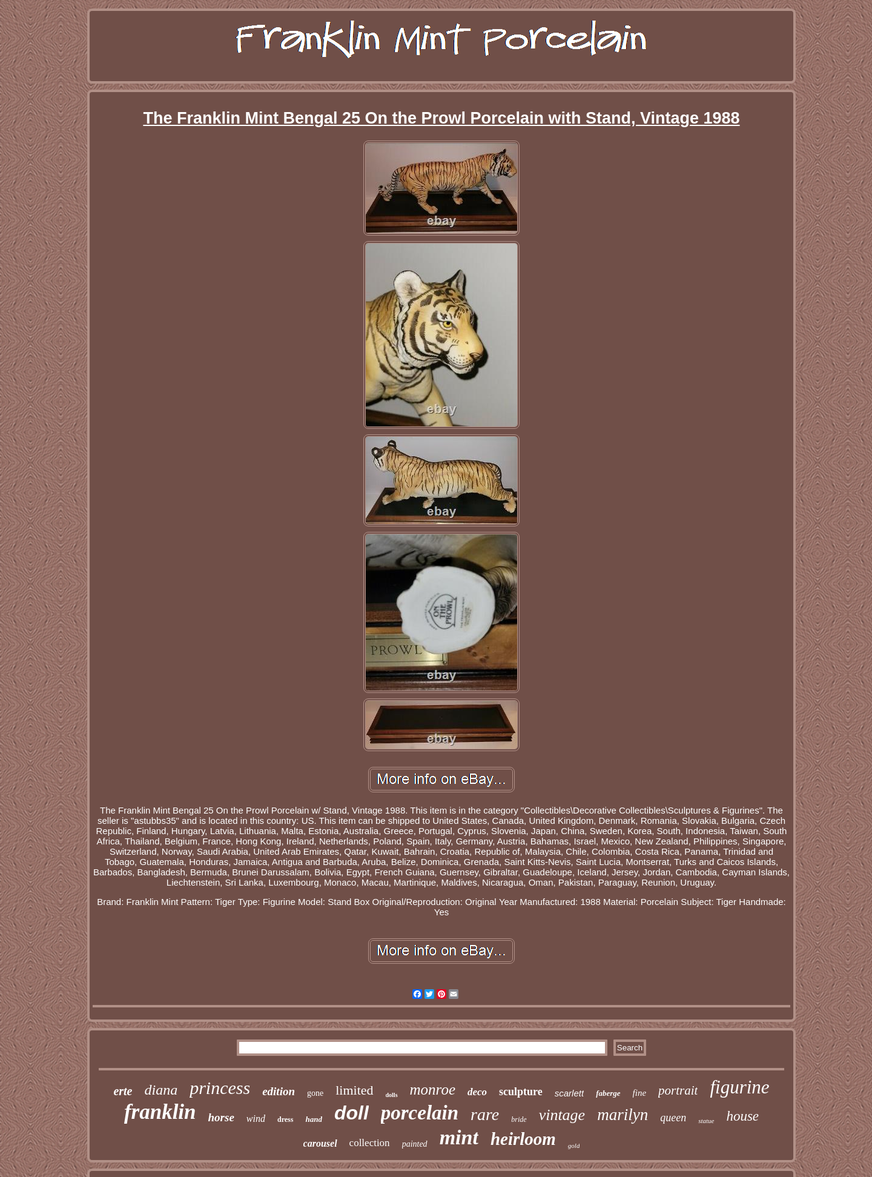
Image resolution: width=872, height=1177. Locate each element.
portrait (678, 1090)
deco (477, 1092)
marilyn (622, 1115)
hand (313, 1119)
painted (415, 1144)
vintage (562, 1115)
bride (518, 1119)
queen (673, 1118)
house (742, 1116)
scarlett (569, 1093)
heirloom (523, 1139)
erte (122, 1091)
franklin (160, 1112)
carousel (320, 1143)
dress (285, 1119)
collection (369, 1143)
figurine (739, 1087)
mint (459, 1137)
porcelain (419, 1113)
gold (574, 1145)
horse (221, 1117)
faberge (608, 1093)
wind (255, 1118)
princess (220, 1088)
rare (485, 1114)
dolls (392, 1095)
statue (706, 1120)
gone (315, 1093)
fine (640, 1093)
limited (354, 1090)
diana (160, 1090)
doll (351, 1113)
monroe (432, 1089)
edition (278, 1091)
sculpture (521, 1092)
